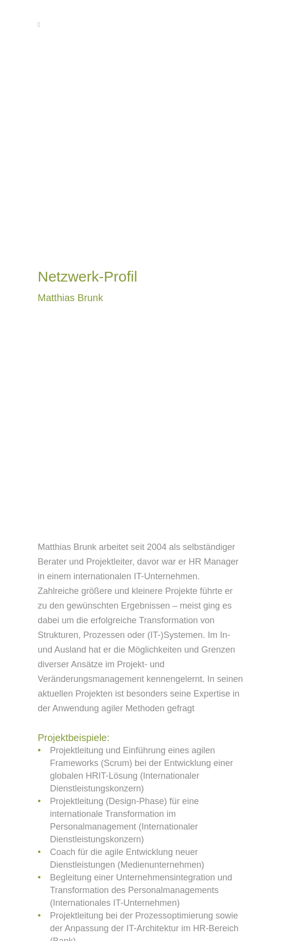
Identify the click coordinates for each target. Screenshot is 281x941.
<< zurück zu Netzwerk (93, 915)
